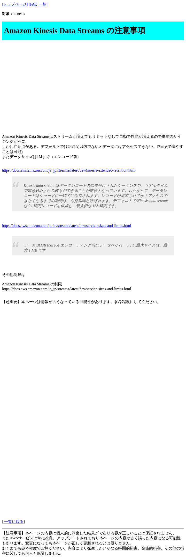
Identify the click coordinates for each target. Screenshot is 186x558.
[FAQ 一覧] (38, 4)
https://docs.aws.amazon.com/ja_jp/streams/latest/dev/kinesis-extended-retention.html (68, 170)
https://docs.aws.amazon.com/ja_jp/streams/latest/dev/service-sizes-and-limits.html (66, 226)
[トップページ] (15, 4)
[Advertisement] (93, 83)
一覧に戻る (13, 522)
